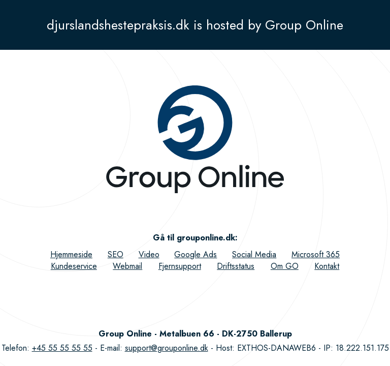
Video (149, 254)
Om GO (285, 266)
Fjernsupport (179, 266)
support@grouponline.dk (166, 348)
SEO (115, 254)
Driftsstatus (235, 266)
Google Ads (195, 254)
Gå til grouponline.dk (194, 237)
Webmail (127, 266)
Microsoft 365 (315, 254)
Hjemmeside (71, 254)
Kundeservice (74, 266)
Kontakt (326, 266)
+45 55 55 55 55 (62, 348)
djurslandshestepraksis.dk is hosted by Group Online (195, 25)
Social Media (254, 254)
